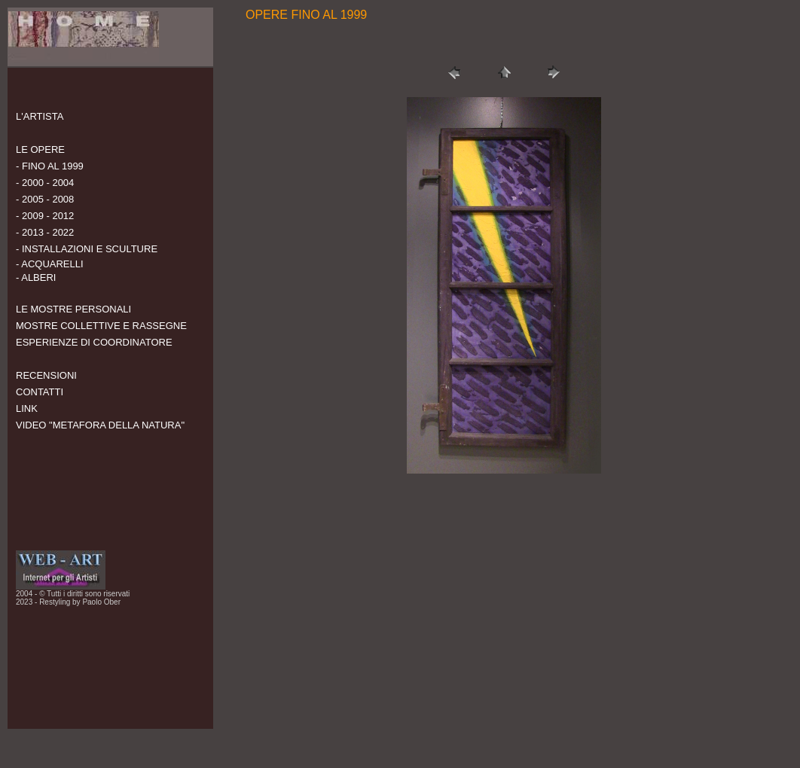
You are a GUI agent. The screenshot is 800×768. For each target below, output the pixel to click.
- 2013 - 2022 (45, 232)
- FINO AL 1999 (50, 166)
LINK (27, 408)
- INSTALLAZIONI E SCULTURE (86, 248)
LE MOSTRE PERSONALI (73, 309)
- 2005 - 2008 (45, 199)
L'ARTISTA (39, 116)
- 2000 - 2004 (45, 182)
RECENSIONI (46, 375)
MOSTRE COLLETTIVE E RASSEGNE (101, 325)
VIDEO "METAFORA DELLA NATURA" (100, 425)
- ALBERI (36, 277)
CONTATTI (39, 392)
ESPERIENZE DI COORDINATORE (94, 342)
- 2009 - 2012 (45, 215)
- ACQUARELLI (50, 264)
